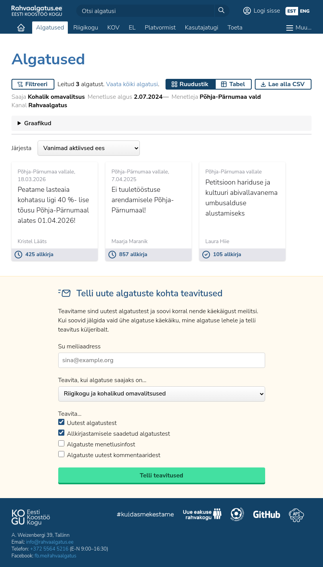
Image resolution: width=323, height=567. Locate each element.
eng (305, 11)
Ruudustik (194, 84)
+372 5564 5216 (49, 549)
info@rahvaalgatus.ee (50, 542)
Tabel (237, 84)
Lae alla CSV (286, 84)
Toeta (235, 27)
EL (132, 27)
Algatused (50, 27)
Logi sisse (267, 11)
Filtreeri (36, 84)
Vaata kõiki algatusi (132, 84)
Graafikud (37, 123)
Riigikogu (85, 27)
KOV (113, 27)
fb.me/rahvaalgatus (55, 555)
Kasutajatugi (201, 27)
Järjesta (75, 148)
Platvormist (160, 27)
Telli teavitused (161, 475)
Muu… (303, 27)
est (291, 11)
